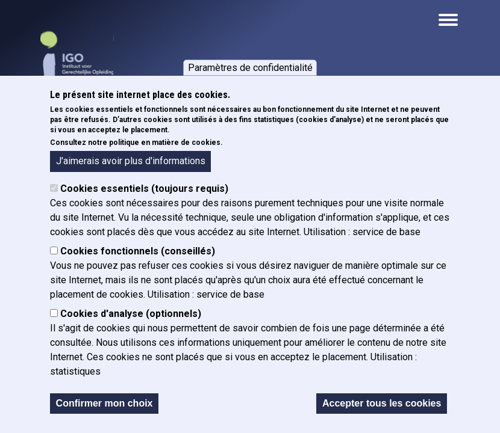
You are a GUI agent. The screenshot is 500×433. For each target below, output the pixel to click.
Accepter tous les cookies (381, 403)
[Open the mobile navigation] (448, 20)
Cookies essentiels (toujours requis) (144, 188)
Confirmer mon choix (104, 403)
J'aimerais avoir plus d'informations (130, 161)
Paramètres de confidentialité (250, 67)
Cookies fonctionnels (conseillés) (137, 251)
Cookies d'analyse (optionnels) (130, 313)
